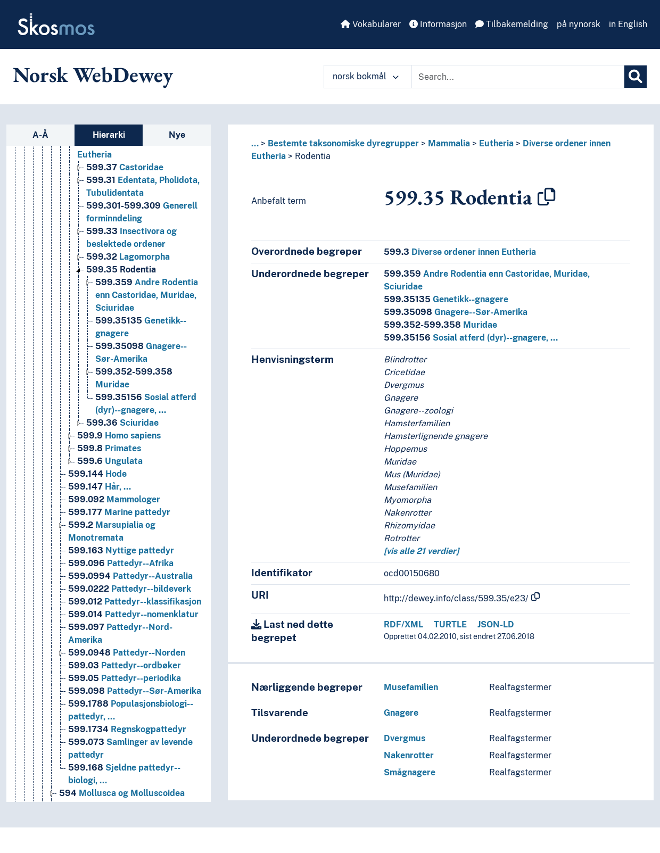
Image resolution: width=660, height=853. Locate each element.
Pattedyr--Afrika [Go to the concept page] (121, 563)
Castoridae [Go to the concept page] (124, 167)
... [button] (255, 143)
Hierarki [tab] (109, 135)
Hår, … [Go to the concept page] (99, 487)
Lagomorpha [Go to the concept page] (128, 257)
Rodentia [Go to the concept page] (121, 269)
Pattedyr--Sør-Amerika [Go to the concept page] (134, 691)
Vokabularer (371, 24)
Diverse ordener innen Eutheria (460, 252)
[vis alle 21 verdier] (421, 551)
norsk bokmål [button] (366, 76)
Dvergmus (404, 738)
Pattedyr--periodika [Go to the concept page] (124, 678)
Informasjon (438, 24)
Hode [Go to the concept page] (97, 474)
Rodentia (313, 156)
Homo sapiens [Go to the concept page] (119, 435)
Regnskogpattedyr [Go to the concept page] (127, 729)
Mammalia (449, 143)
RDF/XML (403, 624)
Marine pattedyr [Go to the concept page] (119, 512)
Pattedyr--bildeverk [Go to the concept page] (129, 589)
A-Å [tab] (40, 135)
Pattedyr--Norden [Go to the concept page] (126, 653)
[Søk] (635, 76)
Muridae (440, 325)
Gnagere (401, 713)
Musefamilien (411, 687)
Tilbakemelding (511, 24)
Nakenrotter (409, 755)
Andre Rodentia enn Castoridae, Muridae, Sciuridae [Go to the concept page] (146, 295)
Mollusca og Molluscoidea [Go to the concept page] (122, 793)
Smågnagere (409, 772)
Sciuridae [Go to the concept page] (122, 423)
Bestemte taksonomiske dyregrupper (343, 143)
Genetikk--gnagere (446, 299)
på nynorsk (578, 24)
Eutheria (496, 143)
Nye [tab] (177, 135)
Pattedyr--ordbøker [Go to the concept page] (124, 665)
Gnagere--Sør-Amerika (455, 312)
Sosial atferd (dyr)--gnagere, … (471, 338)
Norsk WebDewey (93, 74)
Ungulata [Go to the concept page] (110, 461)
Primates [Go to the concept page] (109, 448)
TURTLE (450, 624)
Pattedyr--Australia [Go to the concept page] (130, 576)
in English (628, 24)
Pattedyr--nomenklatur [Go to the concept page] (133, 614)
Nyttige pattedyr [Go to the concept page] (121, 550)
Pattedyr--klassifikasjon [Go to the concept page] (134, 602)
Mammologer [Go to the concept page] (114, 499)
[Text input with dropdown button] (517, 76)
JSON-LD (495, 624)
